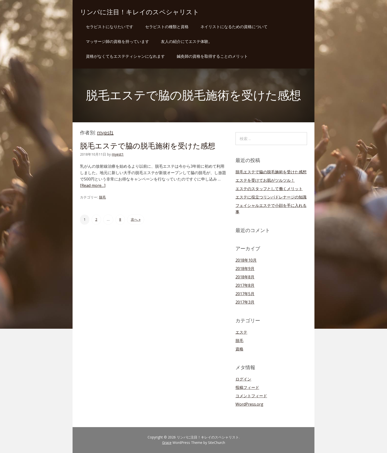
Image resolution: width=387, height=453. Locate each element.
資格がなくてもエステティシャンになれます (125, 56)
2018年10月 (246, 260)
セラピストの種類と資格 (167, 26)
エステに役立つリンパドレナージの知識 (271, 197)
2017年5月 (244, 293)
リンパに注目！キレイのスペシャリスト (139, 12)
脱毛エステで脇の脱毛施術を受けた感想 (147, 146)
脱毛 (102, 197)
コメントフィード (251, 396)
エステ (241, 332)
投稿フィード (247, 387)
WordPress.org (249, 404)
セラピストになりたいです (109, 26)
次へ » (135, 219)
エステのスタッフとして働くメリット (269, 188)
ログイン (243, 379)
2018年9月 (244, 268)
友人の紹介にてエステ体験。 (186, 41)
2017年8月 (244, 285)
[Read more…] (92, 185)
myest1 (105, 133)
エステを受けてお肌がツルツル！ (265, 180)
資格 (239, 349)
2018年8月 (244, 277)
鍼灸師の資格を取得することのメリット (212, 56)
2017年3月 (244, 302)
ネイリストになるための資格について (234, 26)
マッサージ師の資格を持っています (117, 41)
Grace (167, 442)
